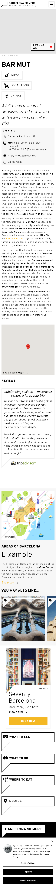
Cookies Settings (28, 864)
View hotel (18, 712)
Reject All (28, 873)
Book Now (28, 721)
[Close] (52, 842)
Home (4, 56)
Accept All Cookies (28, 881)
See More (9, 582)
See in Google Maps (15, 373)
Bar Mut (14, 56)
